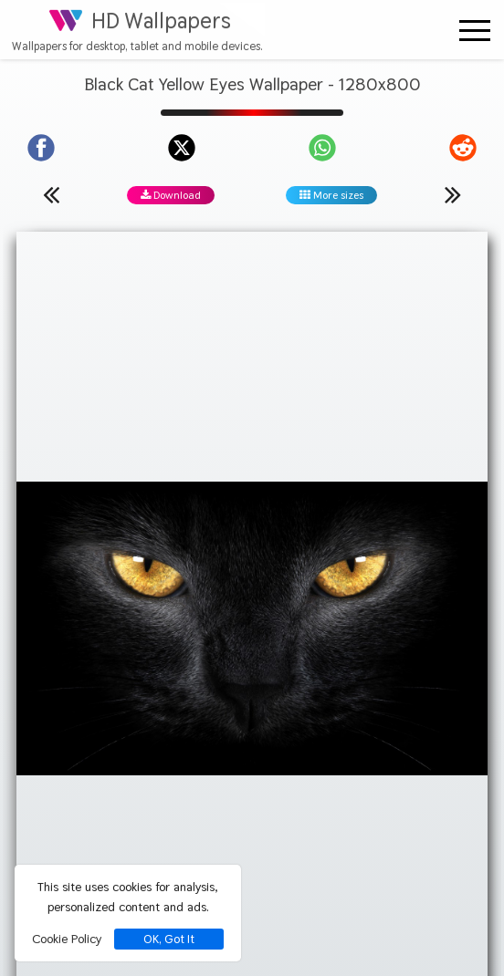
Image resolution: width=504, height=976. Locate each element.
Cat (246, 568)
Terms (406, 770)
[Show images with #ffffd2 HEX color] (455, 628)
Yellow (290, 568)
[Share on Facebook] (41, 147)
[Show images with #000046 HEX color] (314, 628)
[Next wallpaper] (453, 194)
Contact (249, 770)
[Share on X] (181, 147)
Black (204, 568)
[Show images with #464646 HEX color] (173, 628)
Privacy (94, 770)
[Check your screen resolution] (274, 888)
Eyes (337, 568)
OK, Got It (168, 939)
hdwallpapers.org (426, 932)
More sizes (331, 195)
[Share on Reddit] (463, 147)
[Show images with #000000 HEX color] (102, 628)
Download (171, 195)
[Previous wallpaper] (51, 194)
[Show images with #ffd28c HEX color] (385, 628)
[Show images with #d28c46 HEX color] (243, 628)
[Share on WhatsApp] (322, 147)
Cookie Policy (66, 938)
